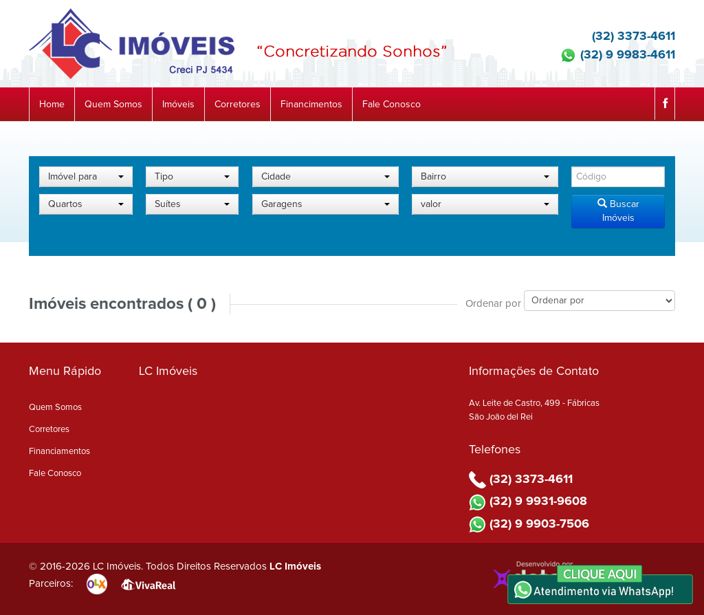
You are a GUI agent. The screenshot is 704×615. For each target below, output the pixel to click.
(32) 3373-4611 (623, 36)
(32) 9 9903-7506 (529, 524)
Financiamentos (59, 451)
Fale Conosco (391, 104)
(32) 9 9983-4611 (617, 55)
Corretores (237, 104)
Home (52, 104)
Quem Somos (113, 104)
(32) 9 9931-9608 (528, 501)
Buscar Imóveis (618, 210)
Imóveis (178, 104)
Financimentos (311, 104)
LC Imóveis (295, 566)
